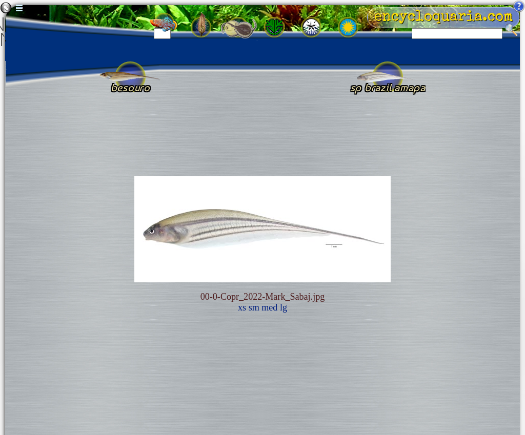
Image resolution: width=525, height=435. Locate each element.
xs (242, 307)
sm (254, 307)
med (269, 307)
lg (283, 307)
